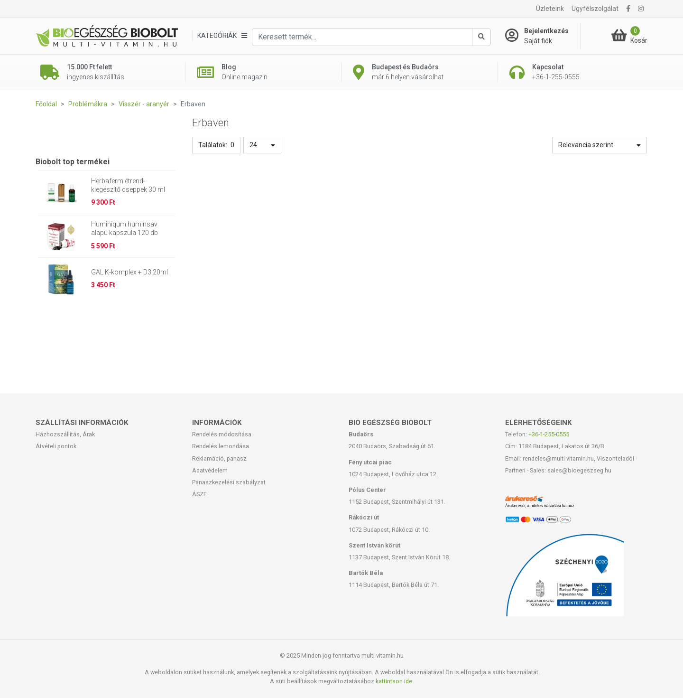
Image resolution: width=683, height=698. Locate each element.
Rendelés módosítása (221, 434)
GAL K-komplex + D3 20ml (129, 272)
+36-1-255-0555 (548, 434)
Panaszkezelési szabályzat (229, 482)
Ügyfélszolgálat (595, 8)
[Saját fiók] (542, 36)
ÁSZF (199, 494)
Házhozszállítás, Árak (65, 434)
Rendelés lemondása (220, 446)
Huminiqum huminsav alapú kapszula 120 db (124, 228)
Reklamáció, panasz (219, 458)
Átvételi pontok (56, 446)
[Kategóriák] (222, 36)
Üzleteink (550, 8)
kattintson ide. (395, 681)
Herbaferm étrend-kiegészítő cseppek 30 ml (128, 185)
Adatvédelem (210, 470)
